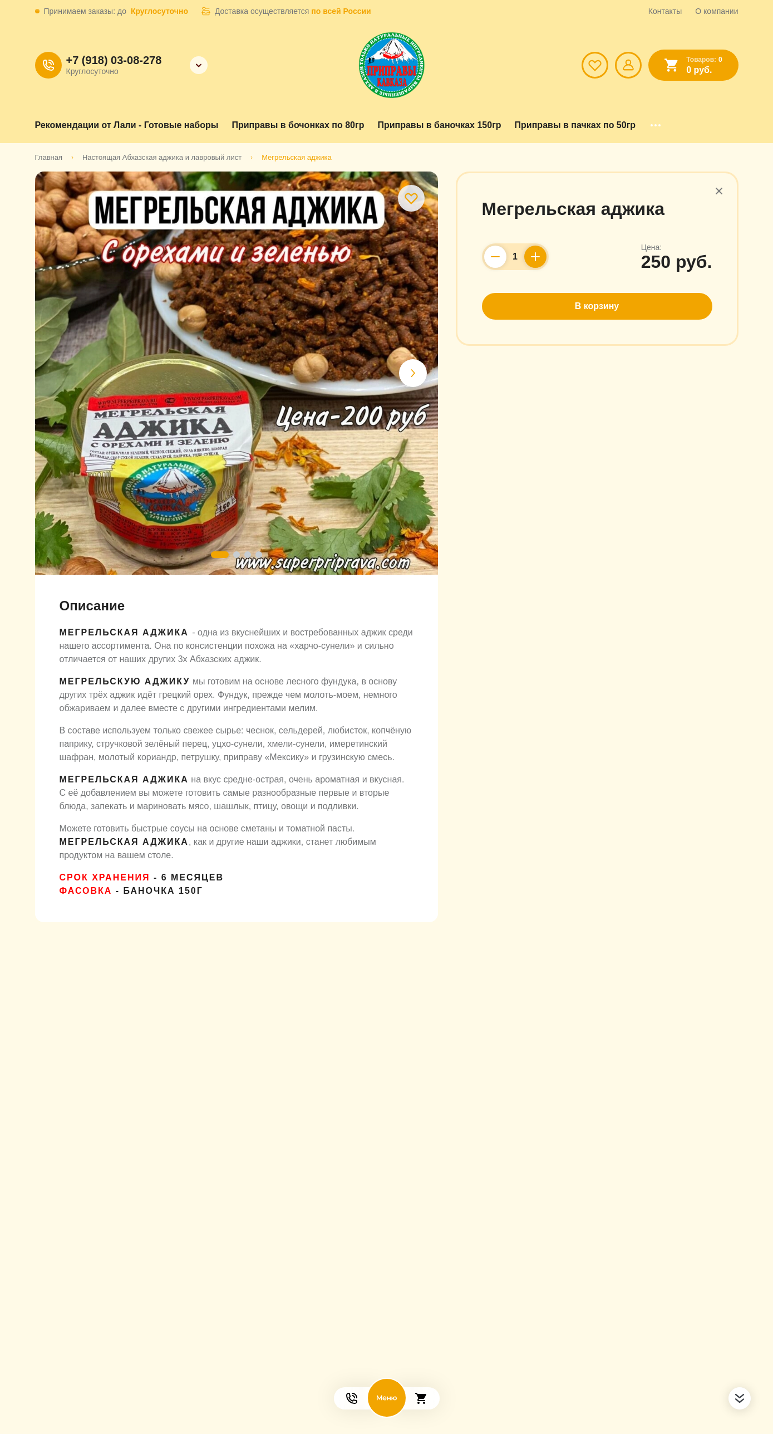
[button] (413, 373)
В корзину (597, 306)
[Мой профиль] (628, 65)
